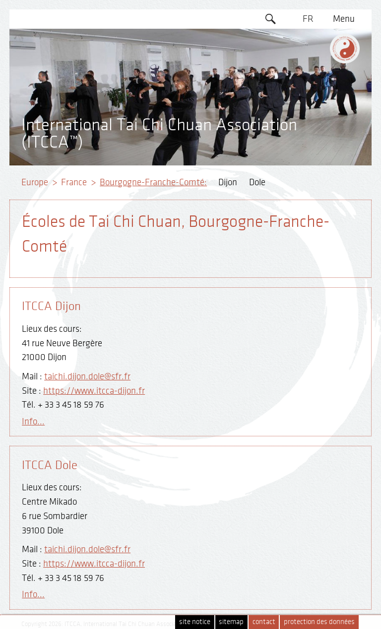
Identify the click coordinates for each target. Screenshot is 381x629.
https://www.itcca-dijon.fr (94, 391)
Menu (344, 19)
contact (264, 622)
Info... (33, 421)
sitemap (231, 622)
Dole (257, 182)
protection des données (319, 622)
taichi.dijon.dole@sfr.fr (87, 376)
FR (308, 19)
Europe (34, 182)
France (74, 182)
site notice (194, 622)
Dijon (227, 182)
